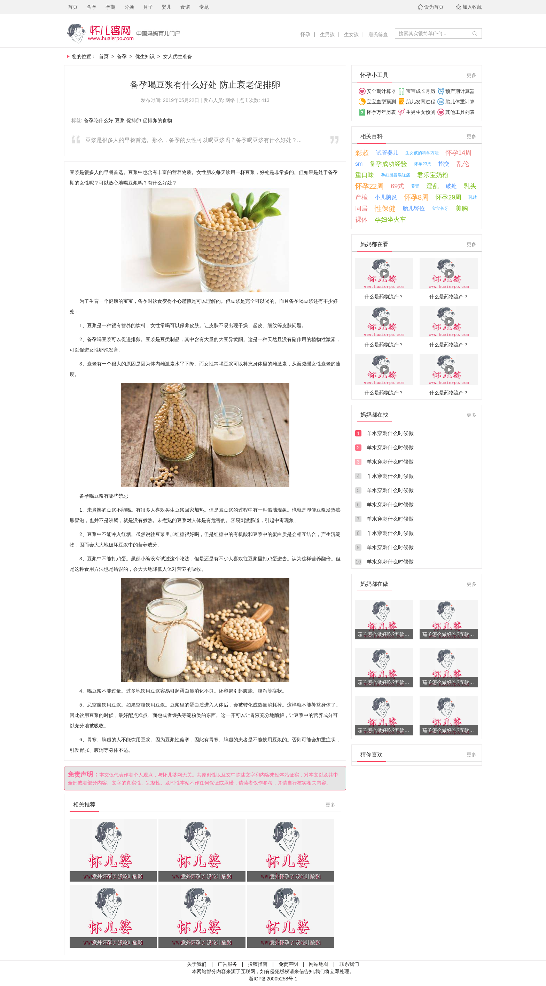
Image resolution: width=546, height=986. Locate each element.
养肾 (415, 186)
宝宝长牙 (440, 208)
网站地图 (318, 964)
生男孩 (327, 34)
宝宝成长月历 (420, 91)
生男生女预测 (420, 112)
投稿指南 (257, 964)
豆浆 (120, 120)
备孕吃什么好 (98, 120)
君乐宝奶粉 (432, 175)
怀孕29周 (448, 197)
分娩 (129, 7)
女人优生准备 (177, 56)
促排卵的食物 (157, 120)
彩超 (362, 153)
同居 (361, 208)
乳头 (470, 186)
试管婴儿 (387, 153)
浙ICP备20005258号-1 (273, 978)
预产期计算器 (460, 91)
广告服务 (227, 964)
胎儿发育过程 (420, 101)
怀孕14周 (458, 152)
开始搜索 (475, 33)
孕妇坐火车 (390, 219)
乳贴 (472, 197)
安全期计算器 (381, 91)
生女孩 (351, 34)
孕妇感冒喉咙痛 (395, 175)
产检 (361, 197)
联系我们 (349, 964)
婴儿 (166, 7)
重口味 (364, 175)
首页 (73, 7)
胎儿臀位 (414, 208)
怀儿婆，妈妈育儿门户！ (160, 33)
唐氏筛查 (378, 34)
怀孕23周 (422, 163)
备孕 (91, 7)
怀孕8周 (416, 197)
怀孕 (305, 34)
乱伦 (463, 163)
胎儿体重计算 (460, 101)
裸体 (361, 219)
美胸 (461, 208)
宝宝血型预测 (381, 101)
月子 (148, 7)
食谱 (185, 7)
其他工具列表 (460, 112)
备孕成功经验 (388, 163)
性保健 (385, 208)
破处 (451, 186)
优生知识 (145, 56)
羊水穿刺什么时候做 (390, 433)
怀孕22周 (369, 186)
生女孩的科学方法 (422, 152)
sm (358, 164)
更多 (330, 804)
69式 (397, 186)
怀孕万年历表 (381, 112)
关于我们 (196, 964)
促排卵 (133, 120)
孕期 (110, 7)
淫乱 (432, 186)
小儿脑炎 (386, 197)
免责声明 (288, 964)
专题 (204, 7)
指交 (444, 164)
